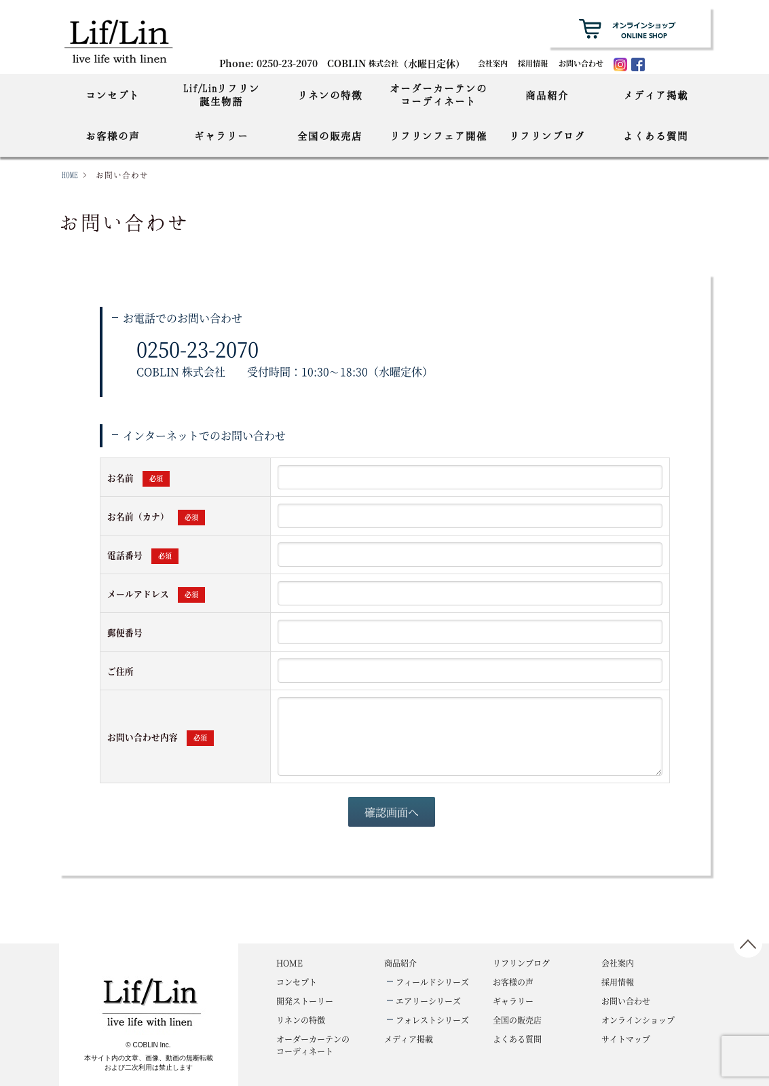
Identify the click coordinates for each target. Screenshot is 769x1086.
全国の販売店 (329, 135)
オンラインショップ (638, 1020)
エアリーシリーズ (428, 1001)
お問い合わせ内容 (160, 736)
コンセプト (113, 95)
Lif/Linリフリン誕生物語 (221, 95)
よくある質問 (655, 135)
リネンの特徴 (329, 95)
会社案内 (493, 63)
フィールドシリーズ (432, 982)
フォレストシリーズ (432, 1020)
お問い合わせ (581, 63)
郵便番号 (125, 632)
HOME (70, 174)
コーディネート (313, 1045)
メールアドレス (156, 593)
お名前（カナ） (156, 516)
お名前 (138, 477)
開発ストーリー (304, 1001)
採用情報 (533, 63)
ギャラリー (221, 135)
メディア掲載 (655, 95)
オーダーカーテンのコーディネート (438, 95)
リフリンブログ (547, 135)
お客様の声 (113, 135)
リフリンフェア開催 (438, 135)
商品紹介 (547, 95)
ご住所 (120, 670)
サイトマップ (625, 1039)
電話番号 (143, 554)
